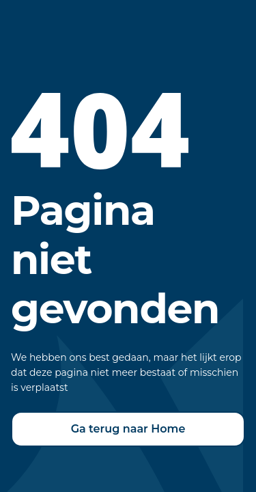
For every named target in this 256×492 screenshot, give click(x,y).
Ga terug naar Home (128, 428)
